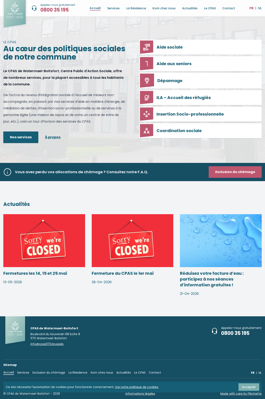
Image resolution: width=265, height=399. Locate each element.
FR (251, 8)
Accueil (95, 8)
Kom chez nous (164, 8)
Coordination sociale (171, 130)
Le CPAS (210, 8)
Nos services (21, 137)
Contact (228, 8)
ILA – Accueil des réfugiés (175, 97)
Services (113, 8)
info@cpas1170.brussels (47, 344)
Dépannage (161, 81)
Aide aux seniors (166, 63)
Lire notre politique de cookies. (137, 387)
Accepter (249, 387)
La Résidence (136, 8)
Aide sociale (161, 47)
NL (260, 8)
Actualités (190, 8)
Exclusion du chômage (49, 372)
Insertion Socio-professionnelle (182, 114)
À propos (52, 137)
